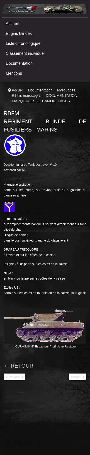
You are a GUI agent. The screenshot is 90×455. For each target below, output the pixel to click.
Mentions (14, 73)
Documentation (19, 63)
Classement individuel (25, 53)
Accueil (12, 23)
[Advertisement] (37, 419)
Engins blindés (19, 33)
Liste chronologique (23, 43)
